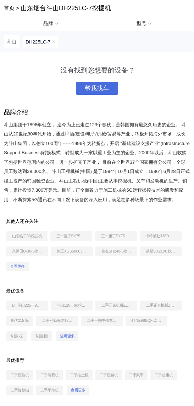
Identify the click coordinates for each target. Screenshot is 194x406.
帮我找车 (97, 88)
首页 (9, 8)
